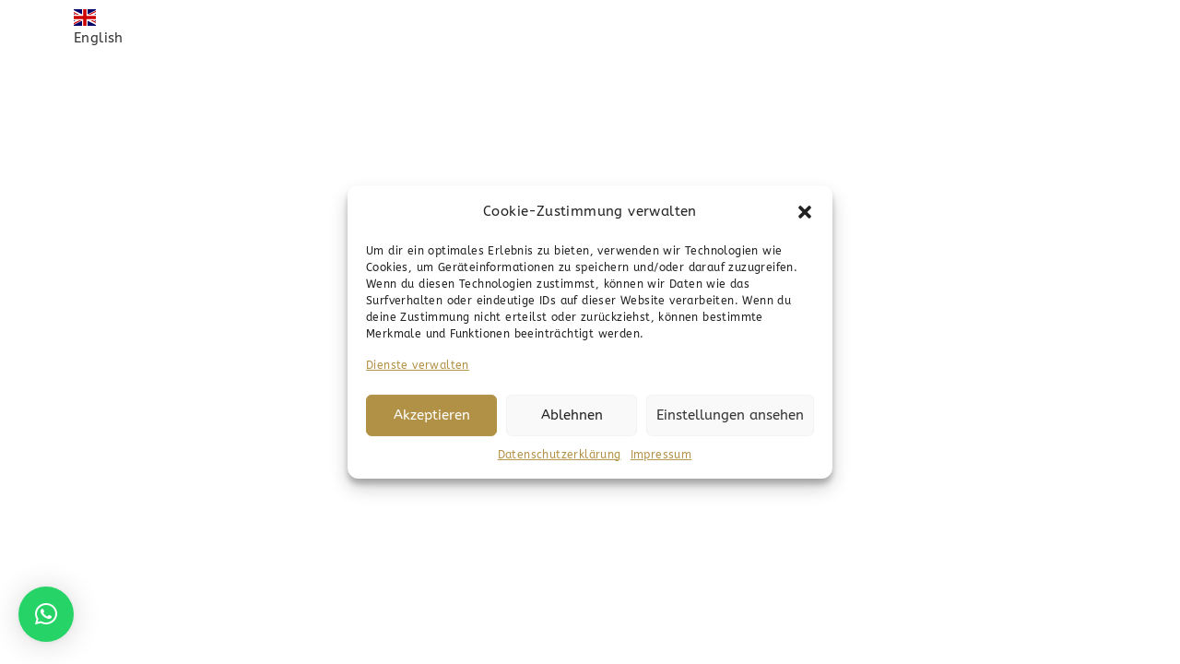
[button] (805, 211)
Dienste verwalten (417, 365)
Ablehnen (572, 415)
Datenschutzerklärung (559, 454)
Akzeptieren (432, 415)
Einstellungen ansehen (730, 415)
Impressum (661, 454)
